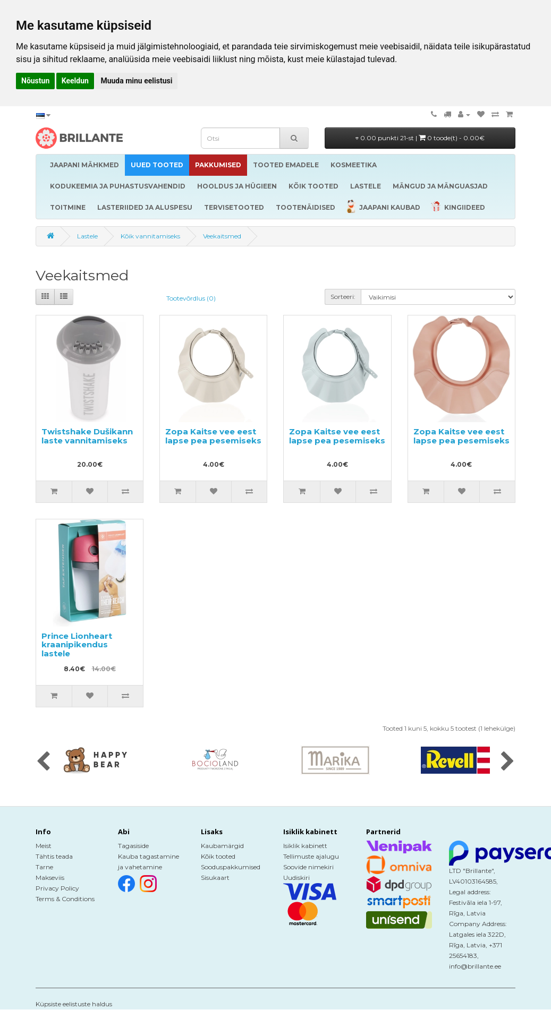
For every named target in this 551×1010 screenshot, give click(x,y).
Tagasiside (133, 846)
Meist (44, 846)
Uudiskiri (296, 877)
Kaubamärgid (222, 846)
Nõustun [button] (35, 80)
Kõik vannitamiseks (150, 236)
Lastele (87, 236)
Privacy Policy (57, 888)
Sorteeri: (342, 297)
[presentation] (43, 762)
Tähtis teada (54, 856)
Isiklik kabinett (305, 846)
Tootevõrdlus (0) (191, 298)
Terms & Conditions (65, 899)
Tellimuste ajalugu (311, 856)
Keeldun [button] (75, 80)
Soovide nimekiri (308, 867)
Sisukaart (215, 877)
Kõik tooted (218, 856)
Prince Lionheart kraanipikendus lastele (76, 644)
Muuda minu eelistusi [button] (136, 80)
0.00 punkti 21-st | (420, 138)
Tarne (44, 867)
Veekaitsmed (222, 236)
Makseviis (50, 877)
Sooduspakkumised (230, 867)
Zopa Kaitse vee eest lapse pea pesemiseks (213, 436)
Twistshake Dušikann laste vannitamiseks (87, 436)
